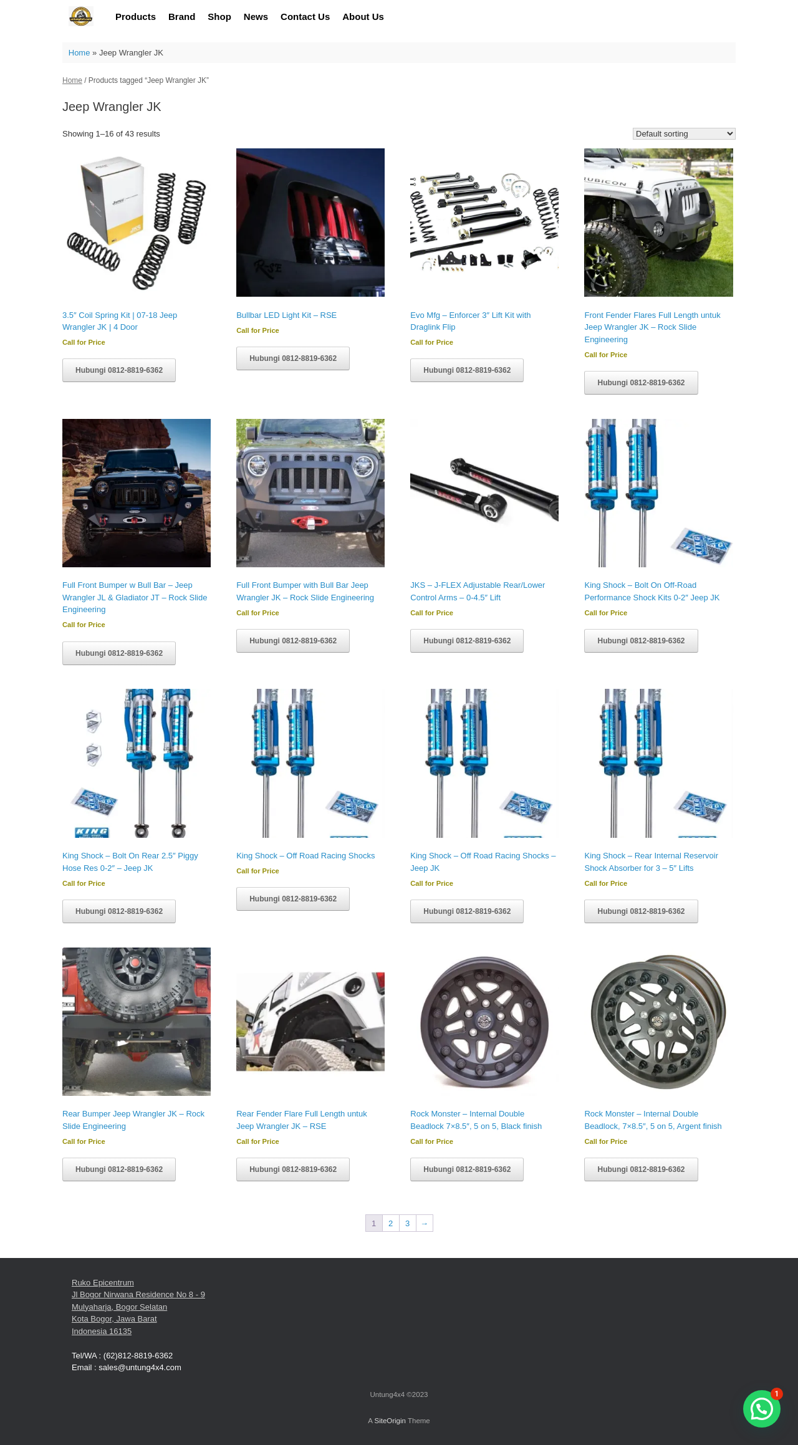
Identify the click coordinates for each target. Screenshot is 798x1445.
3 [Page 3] (407, 1223)
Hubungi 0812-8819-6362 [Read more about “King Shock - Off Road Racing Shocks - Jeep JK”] (467, 911)
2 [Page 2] (390, 1223)
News (256, 16)
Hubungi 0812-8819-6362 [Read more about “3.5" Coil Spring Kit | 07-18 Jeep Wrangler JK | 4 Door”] (119, 370)
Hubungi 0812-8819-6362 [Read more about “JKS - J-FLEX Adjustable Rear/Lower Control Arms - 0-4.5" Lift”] (467, 640)
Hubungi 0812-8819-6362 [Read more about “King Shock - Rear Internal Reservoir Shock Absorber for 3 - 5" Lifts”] (641, 911)
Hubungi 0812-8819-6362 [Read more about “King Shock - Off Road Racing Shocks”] (293, 899)
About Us (363, 16)
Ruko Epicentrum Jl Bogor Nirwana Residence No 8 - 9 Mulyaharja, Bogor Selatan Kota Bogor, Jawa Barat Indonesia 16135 (138, 1307)
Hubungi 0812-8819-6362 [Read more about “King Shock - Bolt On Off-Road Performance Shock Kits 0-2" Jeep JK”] (641, 640)
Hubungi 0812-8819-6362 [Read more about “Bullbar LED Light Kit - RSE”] (293, 358)
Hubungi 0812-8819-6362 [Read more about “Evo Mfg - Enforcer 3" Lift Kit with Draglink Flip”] (467, 370)
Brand (181, 16)
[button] (762, 1409)
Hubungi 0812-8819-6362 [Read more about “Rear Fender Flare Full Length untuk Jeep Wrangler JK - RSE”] (293, 1169)
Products (135, 16)
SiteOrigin (390, 1420)
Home (79, 52)
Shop (219, 16)
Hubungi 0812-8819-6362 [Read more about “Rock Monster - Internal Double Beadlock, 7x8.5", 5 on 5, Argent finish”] (641, 1169)
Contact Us (305, 16)
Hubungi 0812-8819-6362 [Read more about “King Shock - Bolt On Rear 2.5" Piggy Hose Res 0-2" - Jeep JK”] (119, 911)
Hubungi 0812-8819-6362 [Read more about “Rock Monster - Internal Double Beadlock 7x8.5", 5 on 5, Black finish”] (467, 1169)
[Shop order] (684, 134)
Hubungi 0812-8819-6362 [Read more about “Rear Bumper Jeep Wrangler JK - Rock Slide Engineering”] (119, 1169)
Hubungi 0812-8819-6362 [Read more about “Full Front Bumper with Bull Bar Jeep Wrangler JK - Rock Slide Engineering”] (293, 640)
